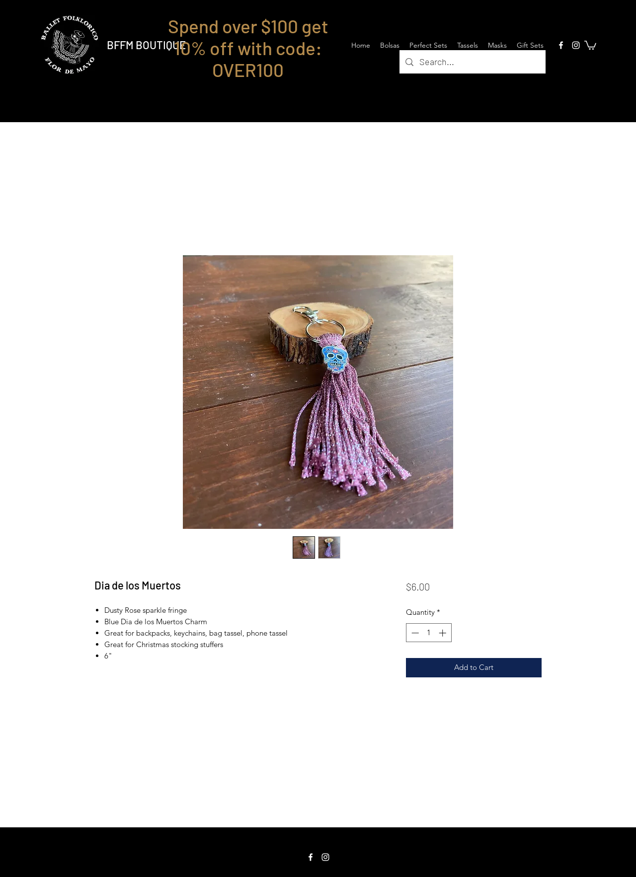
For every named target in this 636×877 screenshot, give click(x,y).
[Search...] (472, 62)
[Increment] (443, 633)
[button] (590, 45)
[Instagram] (576, 45)
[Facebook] (561, 45)
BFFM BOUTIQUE (146, 44)
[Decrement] (414, 633)
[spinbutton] (428, 633)
